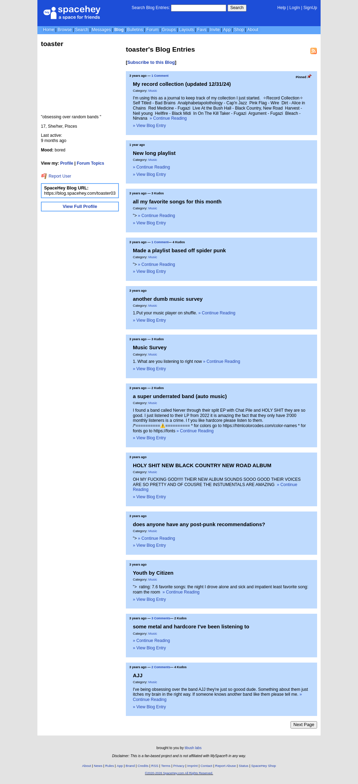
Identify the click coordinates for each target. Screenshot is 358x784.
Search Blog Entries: (151, 7)
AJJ (137, 675)
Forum (152, 29)
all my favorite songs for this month (177, 201)
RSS (154, 766)
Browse (65, 29)
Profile (66, 163)
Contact (207, 766)
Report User (56, 176)
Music (152, 90)
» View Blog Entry (149, 125)
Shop (239, 29)
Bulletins (135, 29)
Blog (119, 29)
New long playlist (154, 153)
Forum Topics (90, 163)
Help (281, 7)
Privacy (178, 766)
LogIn (294, 7)
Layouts (186, 29)
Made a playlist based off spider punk (179, 250)
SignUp (310, 7)
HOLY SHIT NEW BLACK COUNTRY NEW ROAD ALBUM (202, 465)
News (98, 766)
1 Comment (160, 75)
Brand (130, 766)
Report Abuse (225, 766)
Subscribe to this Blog (151, 62)
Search (237, 7)
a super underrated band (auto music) (180, 396)
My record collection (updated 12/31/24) (182, 84)
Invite (215, 29)
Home (48, 29)
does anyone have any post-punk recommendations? (199, 524)
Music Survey (150, 347)
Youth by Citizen (153, 573)
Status (244, 766)
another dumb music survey (168, 299)
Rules (109, 766)
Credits (143, 766)
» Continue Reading (168, 118)
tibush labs (193, 748)
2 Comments (160, 667)
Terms (166, 766)
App (226, 29)
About (252, 29)
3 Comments (160, 618)
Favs (201, 29)
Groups (169, 29)
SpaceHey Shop (263, 766)
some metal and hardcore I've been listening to (191, 626)
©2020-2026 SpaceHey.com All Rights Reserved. (179, 773)
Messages (101, 29)
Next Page (303, 724)
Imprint (192, 766)
